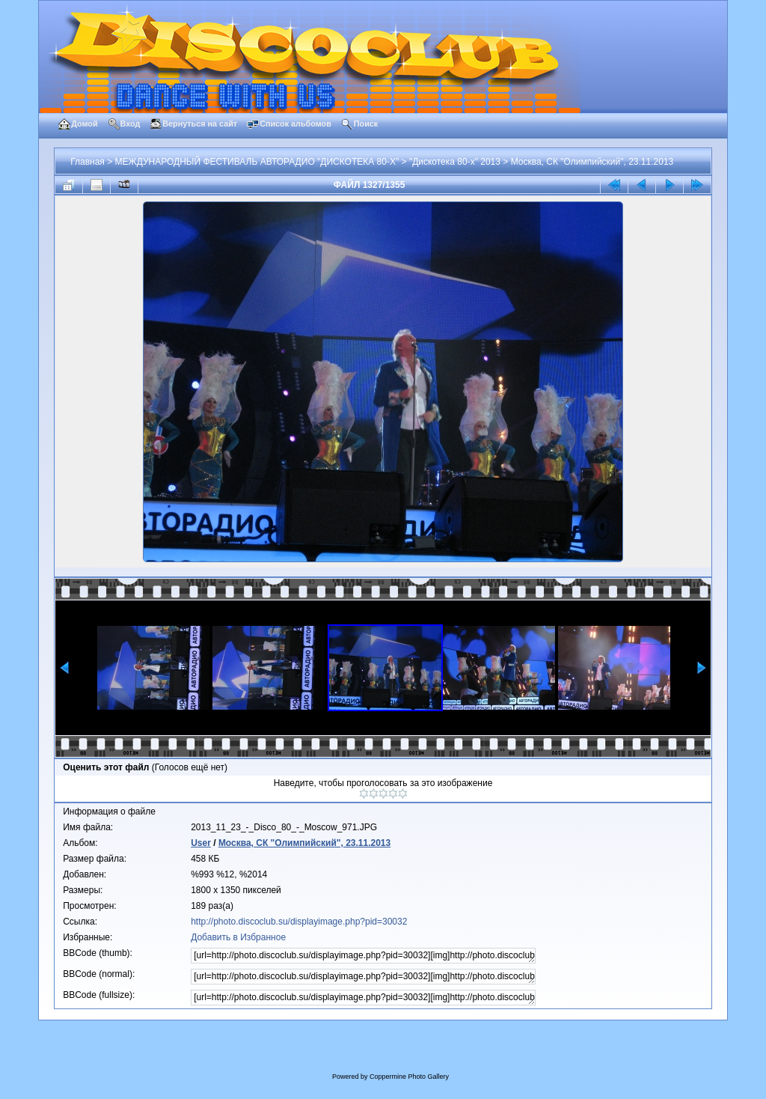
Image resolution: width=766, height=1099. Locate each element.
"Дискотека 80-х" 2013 (454, 161)
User (201, 843)
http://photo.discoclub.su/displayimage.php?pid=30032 (299, 921)
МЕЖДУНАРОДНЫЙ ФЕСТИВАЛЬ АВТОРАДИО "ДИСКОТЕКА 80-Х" (257, 161)
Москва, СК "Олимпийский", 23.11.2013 (592, 161)
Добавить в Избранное (238, 937)
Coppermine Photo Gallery (409, 1076)
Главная (87, 161)
